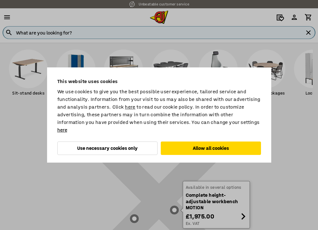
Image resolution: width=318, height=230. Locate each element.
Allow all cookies (211, 148)
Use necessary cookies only (107, 148)
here (130, 107)
